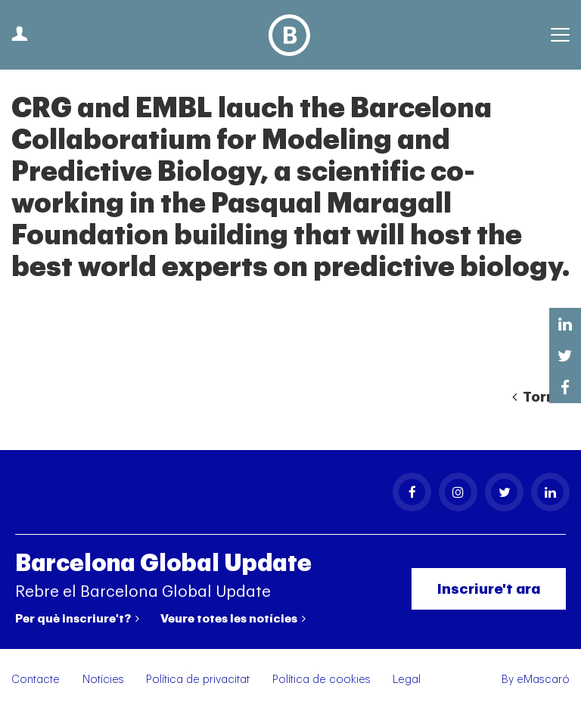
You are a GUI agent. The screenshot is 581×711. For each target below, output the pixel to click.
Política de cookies (321, 679)
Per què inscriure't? (77, 619)
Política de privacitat (198, 679)
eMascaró (543, 679)
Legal (407, 679)
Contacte (35, 679)
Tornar (541, 397)
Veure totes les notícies (233, 619)
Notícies (103, 679)
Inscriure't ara (488, 589)
